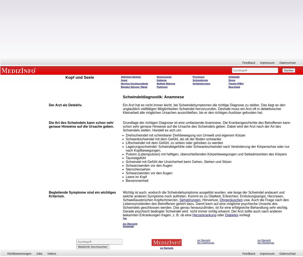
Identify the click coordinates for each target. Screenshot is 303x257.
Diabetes (231, 215)
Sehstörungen (190, 200)
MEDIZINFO (19, 70)
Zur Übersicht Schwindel (130, 225)
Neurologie (234, 87)
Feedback (248, 62)
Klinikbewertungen (19, 253)
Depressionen (164, 77)
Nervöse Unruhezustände (134, 83)
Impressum (267, 62)
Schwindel (234, 77)
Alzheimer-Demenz (131, 77)
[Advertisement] (151, 29)
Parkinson (162, 87)
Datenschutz (287, 62)
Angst (124, 80)
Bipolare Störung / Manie (134, 87)
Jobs (39, 253)
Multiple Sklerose (166, 83)
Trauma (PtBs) (236, 83)
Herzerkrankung (205, 215)
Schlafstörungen (201, 83)
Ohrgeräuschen (231, 200)
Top (125, 218)
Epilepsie (162, 80)
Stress (232, 80)
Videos (51, 253)
